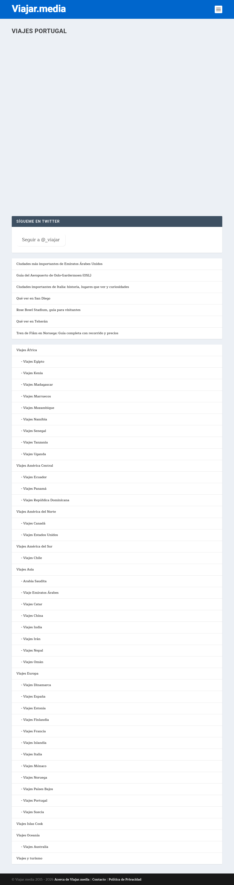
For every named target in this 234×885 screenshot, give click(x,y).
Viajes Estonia (34, 708)
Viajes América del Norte (36, 511)
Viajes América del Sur (34, 546)
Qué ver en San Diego (33, 298)
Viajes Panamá (34, 488)
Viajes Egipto (33, 361)
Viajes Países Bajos (38, 789)
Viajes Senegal (34, 431)
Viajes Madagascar (38, 384)
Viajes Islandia (34, 742)
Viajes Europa (27, 673)
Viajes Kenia (33, 373)
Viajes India (32, 627)
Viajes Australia (35, 847)
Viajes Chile (32, 558)
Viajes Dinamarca (37, 685)
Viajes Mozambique (38, 408)
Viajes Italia (32, 754)
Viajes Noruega (35, 777)
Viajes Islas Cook (29, 824)
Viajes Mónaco (34, 766)
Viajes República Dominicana (46, 500)
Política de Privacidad (125, 879)
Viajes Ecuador (35, 477)
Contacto (99, 879)
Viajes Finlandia (36, 719)
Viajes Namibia (35, 419)
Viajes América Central (34, 465)
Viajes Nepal (33, 650)
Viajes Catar (32, 604)
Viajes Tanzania (35, 442)
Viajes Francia (34, 731)
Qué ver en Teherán (32, 321)
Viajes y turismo (29, 858)
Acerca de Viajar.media (72, 879)
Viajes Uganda (34, 454)
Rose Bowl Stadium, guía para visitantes (48, 310)
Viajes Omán (33, 662)
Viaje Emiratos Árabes (40, 592)
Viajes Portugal (35, 800)
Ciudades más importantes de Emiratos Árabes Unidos (59, 264)
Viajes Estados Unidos (40, 535)
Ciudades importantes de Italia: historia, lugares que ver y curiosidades (72, 287)
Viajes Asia (25, 569)
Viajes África (26, 350)
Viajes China (33, 615)
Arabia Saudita (35, 581)
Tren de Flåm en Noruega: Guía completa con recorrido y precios (67, 333)
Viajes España (34, 696)
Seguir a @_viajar (41, 240)
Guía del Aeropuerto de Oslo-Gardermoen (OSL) (53, 275)
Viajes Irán (31, 639)
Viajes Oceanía (28, 835)
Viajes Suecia (33, 812)
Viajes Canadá (34, 523)
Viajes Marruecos (37, 396)
